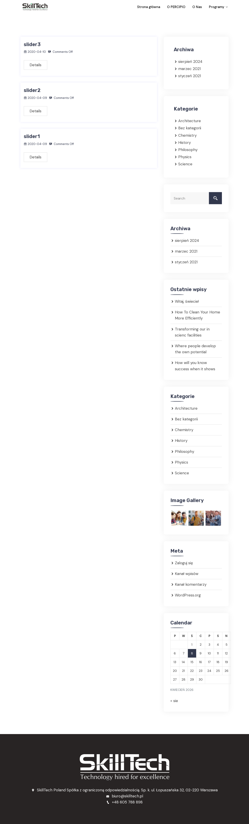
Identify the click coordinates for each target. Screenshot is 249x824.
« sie (174, 700)
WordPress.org (188, 594)
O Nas (200, 7)
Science (185, 163)
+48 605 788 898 (124, 801)
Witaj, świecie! (187, 301)
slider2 (32, 90)
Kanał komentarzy (190, 584)
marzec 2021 (189, 68)
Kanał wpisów (186, 573)
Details (35, 64)
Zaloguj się (184, 562)
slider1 (32, 136)
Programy (215, 7)
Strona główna (162, 7)
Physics (184, 156)
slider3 (32, 44)
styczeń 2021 (189, 75)
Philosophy (187, 149)
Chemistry (187, 135)
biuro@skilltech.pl (124, 795)
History (184, 142)
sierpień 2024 (190, 61)
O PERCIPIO (184, 7)
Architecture (189, 120)
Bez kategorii (189, 128)
